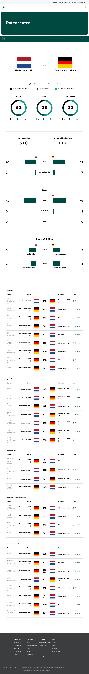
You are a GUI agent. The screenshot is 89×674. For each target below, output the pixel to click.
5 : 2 (44, 580)
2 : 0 (44, 343)
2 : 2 (44, 301)
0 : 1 (44, 415)
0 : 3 (44, 554)
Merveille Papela (60, 254)
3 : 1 (44, 335)
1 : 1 (44, 479)
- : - (44, 461)
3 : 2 (44, 613)
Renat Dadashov (60, 267)
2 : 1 (44, 360)
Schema (76, 301)
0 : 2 (44, 588)
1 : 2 (44, 368)
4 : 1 (44, 318)
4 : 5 (44, 571)
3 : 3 (44, 309)
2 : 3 (44, 487)
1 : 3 (44, 389)
